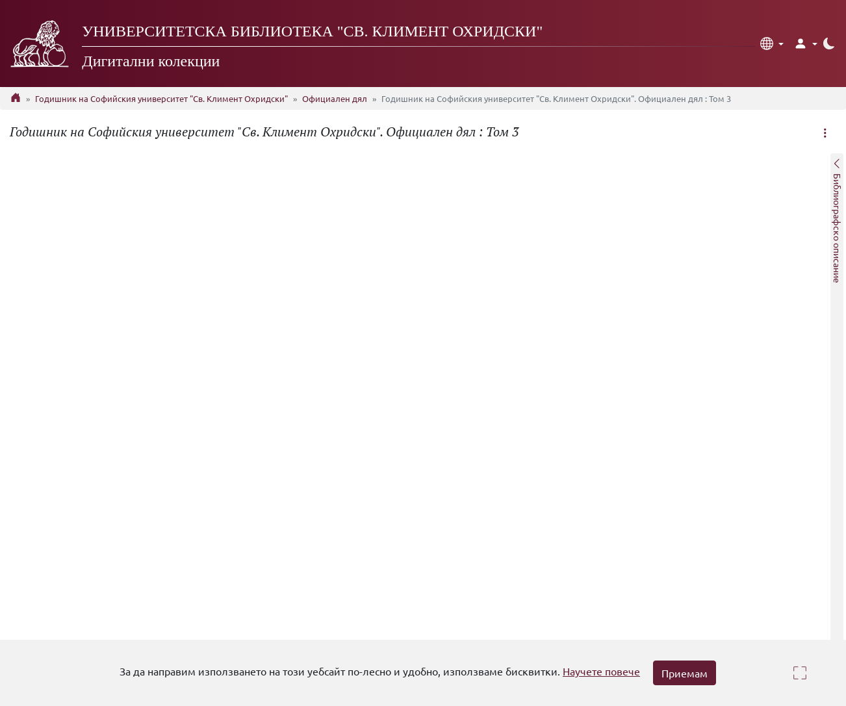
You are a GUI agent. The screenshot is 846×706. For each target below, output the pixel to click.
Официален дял (334, 98)
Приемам (684, 672)
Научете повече (601, 670)
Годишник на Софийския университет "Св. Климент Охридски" (161, 98)
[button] (772, 44)
